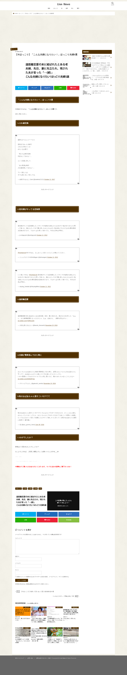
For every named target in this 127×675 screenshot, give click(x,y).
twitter (20, 456)
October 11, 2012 (42, 235)
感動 (36, 488)
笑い (72, 8)
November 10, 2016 (50, 383)
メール (17, 563)
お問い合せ (30, 658)
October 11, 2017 (49, 179)
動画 (49, 8)
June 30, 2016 (39, 424)
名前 (17, 556)
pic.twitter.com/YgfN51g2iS (26, 321)
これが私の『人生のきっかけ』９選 (96, 92)
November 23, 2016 (51, 325)
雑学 (67, 8)
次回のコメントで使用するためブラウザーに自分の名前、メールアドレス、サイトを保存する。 (43, 576)
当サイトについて (19, 658)
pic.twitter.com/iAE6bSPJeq (26, 379)
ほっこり (56, 8)
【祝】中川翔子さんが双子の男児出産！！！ (96, 57)
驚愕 (78, 8)
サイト (17, 570)
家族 (31, 488)
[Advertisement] (63, 29)
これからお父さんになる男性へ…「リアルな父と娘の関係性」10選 (96, 77)
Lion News (63, 4)
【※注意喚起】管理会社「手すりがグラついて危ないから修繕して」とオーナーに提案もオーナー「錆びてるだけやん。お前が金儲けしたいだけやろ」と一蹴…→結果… (96, 67)
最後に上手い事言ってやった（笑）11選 (96, 85)
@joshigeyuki (22, 252)
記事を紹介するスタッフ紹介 (43, 658)
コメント (18, 538)
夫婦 (25, 488)
